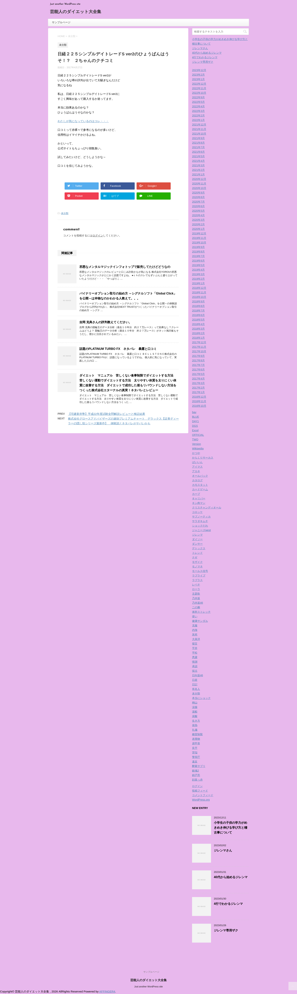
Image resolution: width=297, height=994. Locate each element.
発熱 (194, 725)
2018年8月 (198, 306)
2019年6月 (198, 260)
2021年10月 (199, 133)
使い (194, 616)
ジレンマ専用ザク (202, 61)
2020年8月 (198, 197)
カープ (196, 493)
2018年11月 (199, 292)
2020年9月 (198, 192)
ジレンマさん (200, 48)
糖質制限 (197, 734)
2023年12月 (199, 70)
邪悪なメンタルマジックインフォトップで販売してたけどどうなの (124, 266)
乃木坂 (196, 598)
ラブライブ (198, 575)
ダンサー (197, 543)
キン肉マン (198, 502)
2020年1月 (198, 228)
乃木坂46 (197, 602)
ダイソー (197, 539)
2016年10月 (199, 405)
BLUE (195, 416)
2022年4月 (198, 106)
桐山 (194, 702)
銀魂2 (195, 770)
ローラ (196, 589)
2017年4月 (198, 378)
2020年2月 (198, 224)
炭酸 (194, 716)
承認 (194, 666)
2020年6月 (198, 206)
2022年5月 (198, 101)
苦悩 (194, 752)
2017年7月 (198, 364)
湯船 (194, 711)
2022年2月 (198, 115)
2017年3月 (198, 383)
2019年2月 (198, 278)
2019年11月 (199, 237)
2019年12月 (199, 233)
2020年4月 (198, 215)
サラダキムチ (200, 521)
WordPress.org (201, 799)
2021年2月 (198, 169)
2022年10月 (199, 92)
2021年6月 (198, 151)
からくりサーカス (202, 457)
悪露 (194, 657)
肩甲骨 (196, 743)
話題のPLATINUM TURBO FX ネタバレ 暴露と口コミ (118, 348)
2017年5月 (198, 374)
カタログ (197, 480)
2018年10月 (199, 296)
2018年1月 (198, 337)
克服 (194, 625)
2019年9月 (198, 247)
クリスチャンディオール (206, 507)
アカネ (196, 471)
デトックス (198, 548)
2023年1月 (198, 79)
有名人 (196, 688)
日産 (194, 679)
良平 (194, 747)
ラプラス (197, 580)
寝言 (194, 643)
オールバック (200, 475)
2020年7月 (198, 201)
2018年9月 (198, 301)
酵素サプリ (198, 766)
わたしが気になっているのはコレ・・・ (83, 121)
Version (196, 443)
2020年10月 (199, 188)
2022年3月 (198, 110)
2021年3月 (198, 165)
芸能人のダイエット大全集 (75, 12)
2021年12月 (199, 124)
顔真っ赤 (197, 779)
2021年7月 (198, 147)
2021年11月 (199, 129)
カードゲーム (200, 489)
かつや (196, 453)
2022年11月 (199, 88)
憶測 (194, 661)
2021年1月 (198, 174)
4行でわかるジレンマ (204, 57)
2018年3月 (198, 328)
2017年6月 (198, 369)
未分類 (64, 213)
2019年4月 (198, 269)
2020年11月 (199, 183)
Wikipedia (198, 448)
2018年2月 (198, 333)
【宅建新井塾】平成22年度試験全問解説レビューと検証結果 (106, 413)
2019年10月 (199, 242)
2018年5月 (198, 319)
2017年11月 (199, 346)
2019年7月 (198, 256)
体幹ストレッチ (201, 611)
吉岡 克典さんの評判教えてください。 (105, 322)
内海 (194, 629)
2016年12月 (199, 396)
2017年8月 (198, 360)
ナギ (194, 557)
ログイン (97, 235)
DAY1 (195, 421)
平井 (194, 648)
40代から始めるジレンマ (207, 52)
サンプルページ (61, 22)
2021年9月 (198, 138)
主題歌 (196, 593)
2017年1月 (198, 392)
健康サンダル (200, 620)
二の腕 (196, 607)
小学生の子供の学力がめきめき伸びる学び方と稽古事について (230, 827)
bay (194, 412)
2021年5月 (198, 156)
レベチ (196, 584)
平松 (194, 652)
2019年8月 (198, 251)
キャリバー (198, 498)
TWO (195, 439)
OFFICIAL (198, 434)
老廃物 (196, 738)
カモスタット (200, 484)
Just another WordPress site (148, 986)
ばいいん (197, 462)
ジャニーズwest (201, 530)
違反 (194, 761)
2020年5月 (198, 210)
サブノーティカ (201, 516)
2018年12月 (199, 287)
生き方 (196, 720)
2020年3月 (198, 219)
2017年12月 (199, 342)
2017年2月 (198, 387)
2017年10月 (199, 351)
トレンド (197, 552)
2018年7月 (198, 310)
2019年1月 (198, 283)
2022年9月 (198, 97)
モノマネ (197, 566)
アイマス (197, 466)
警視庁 (196, 756)
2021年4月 (198, 160)
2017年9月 (198, 355)
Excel (195, 430)
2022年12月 (199, 83)
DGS (195, 425)
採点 (194, 670)
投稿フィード (200, 790)
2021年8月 (198, 142)
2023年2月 (198, 74)
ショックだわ (200, 525)
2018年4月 (198, 324)
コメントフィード (202, 795)
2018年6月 (198, 315)
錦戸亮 (196, 775)
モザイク (197, 561)
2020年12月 (199, 179)
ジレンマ (197, 534)
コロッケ (197, 512)
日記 (194, 684)
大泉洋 (196, 639)
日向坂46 (197, 675)
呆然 (194, 634)
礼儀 (194, 729)
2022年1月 (198, 120)
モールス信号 (200, 571)
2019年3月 (198, 274)
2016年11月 (199, 401)
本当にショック (201, 698)
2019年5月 (198, 265)
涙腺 (194, 707)
